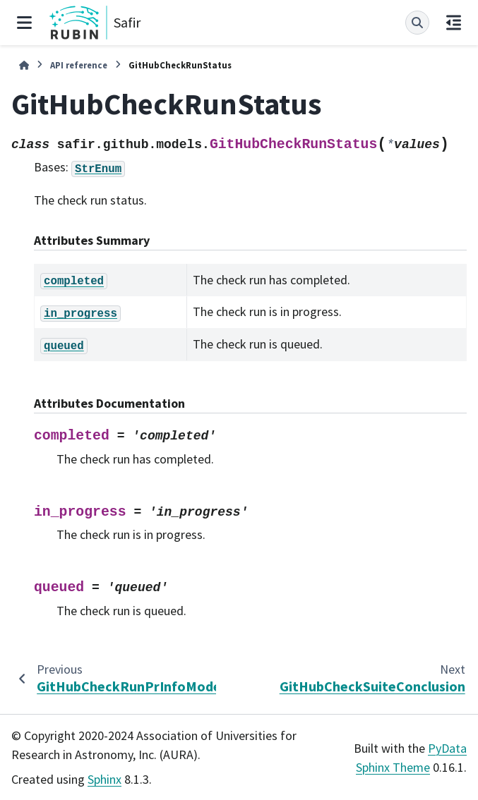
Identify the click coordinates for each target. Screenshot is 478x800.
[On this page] (454, 23)
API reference (78, 65)
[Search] (417, 23)
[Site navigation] (24, 23)
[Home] (24, 65)
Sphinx (104, 779)
